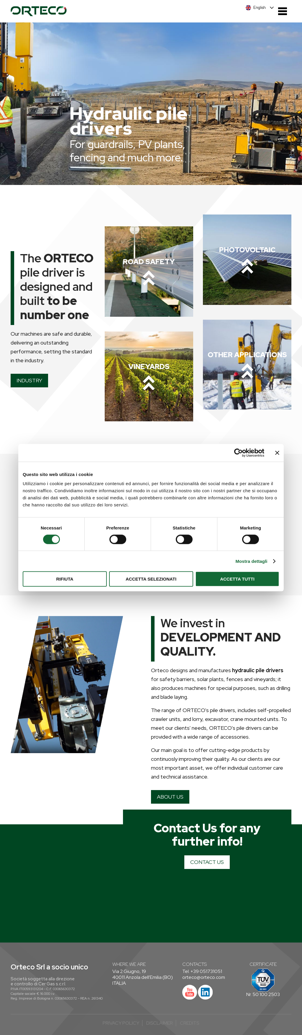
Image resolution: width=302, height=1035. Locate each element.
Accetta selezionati (151, 578)
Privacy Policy (121, 1023)
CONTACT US (207, 862)
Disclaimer (159, 1023)
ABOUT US (170, 796)
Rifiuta (64, 578)
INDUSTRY (29, 380)
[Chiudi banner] (277, 453)
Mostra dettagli (251, 560)
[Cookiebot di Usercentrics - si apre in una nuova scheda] (238, 452)
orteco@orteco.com (203, 977)
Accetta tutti (237, 578)
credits (189, 1023)
